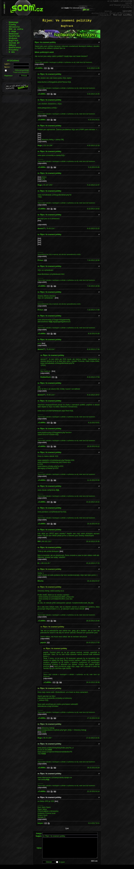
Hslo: (7, 67)
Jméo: (39, 833)
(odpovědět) (39, 64)
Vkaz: (39, 850)
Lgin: (7, 64)
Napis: (39, 836)
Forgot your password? (21, 72)
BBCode (94, 865)
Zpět (67, 828)
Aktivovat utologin (22, 70)
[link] (39, 134)
